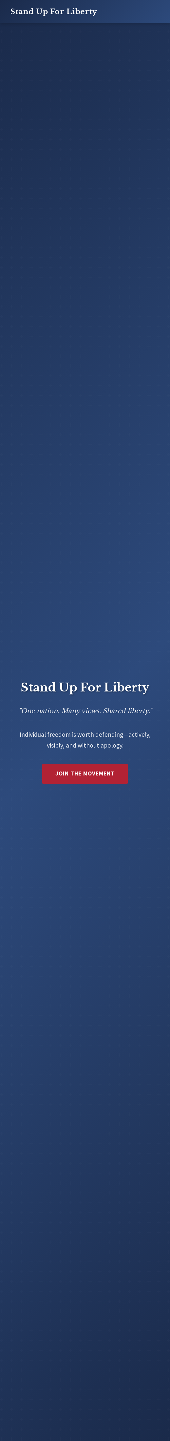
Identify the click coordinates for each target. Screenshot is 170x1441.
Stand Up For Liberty (53, 11)
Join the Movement (85, 773)
